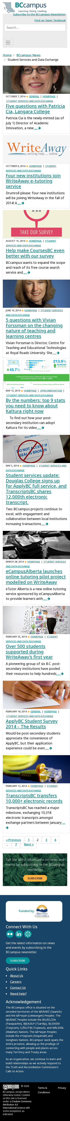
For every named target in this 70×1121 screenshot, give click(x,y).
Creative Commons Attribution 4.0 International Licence (17, 1104)
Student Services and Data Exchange (29, 101)
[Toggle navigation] (8, 42)
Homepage (49, 96)
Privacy (62, 1087)
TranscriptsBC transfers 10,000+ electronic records (34, 798)
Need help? (18, 994)
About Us (16, 976)
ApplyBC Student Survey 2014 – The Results (32, 723)
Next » (29, 844)
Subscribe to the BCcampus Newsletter (39, 14)
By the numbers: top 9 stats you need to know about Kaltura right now (35, 405)
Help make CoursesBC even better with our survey (35, 253)
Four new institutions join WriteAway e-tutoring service (33, 180)
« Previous (13, 840)
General (34, 96)
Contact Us (18, 988)
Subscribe (35, 878)
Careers (15, 982)
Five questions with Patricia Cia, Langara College (35, 108)
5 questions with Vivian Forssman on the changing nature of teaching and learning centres (34, 328)
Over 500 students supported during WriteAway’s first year (29, 651)
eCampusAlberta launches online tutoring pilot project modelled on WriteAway (36, 576)
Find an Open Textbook (50, 20)
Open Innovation (51, 390)
